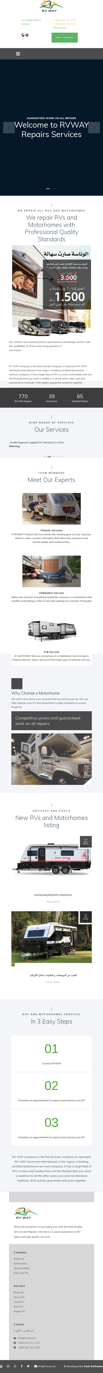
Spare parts (20, 1263)
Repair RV (19, 1311)
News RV (19, 1297)
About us (19, 1258)
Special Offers (22, 1268)
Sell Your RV (64, 37)
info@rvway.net (27, 1338)
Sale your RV (21, 1272)
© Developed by (83, 1366)
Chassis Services (51, 530)
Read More (53, 902)
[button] (9, 127)
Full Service (51, 652)
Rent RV (18, 1306)
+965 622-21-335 (65, 20)
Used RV (19, 1301)
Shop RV (19, 1292)
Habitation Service (51, 593)
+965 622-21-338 (65, 23)
